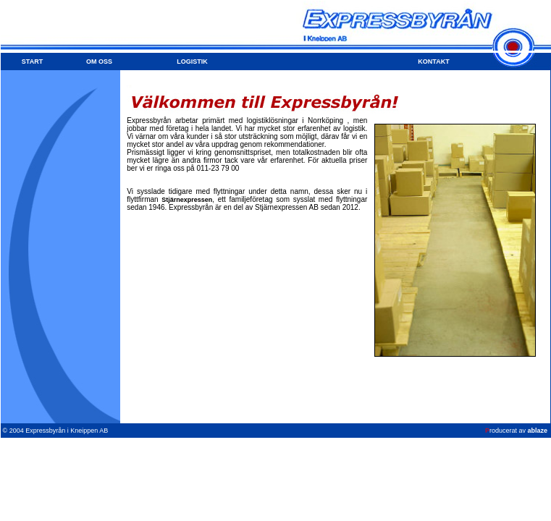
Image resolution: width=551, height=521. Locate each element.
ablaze (537, 430)
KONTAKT (433, 61)
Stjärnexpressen (186, 199)
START (32, 61)
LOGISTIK (192, 61)
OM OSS (99, 61)
